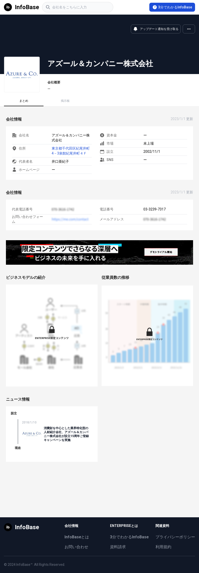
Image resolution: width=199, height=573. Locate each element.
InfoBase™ (24, 565)
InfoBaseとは (77, 537)
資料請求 (118, 547)
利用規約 (163, 547)
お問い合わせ (76, 547)
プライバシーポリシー (175, 537)
